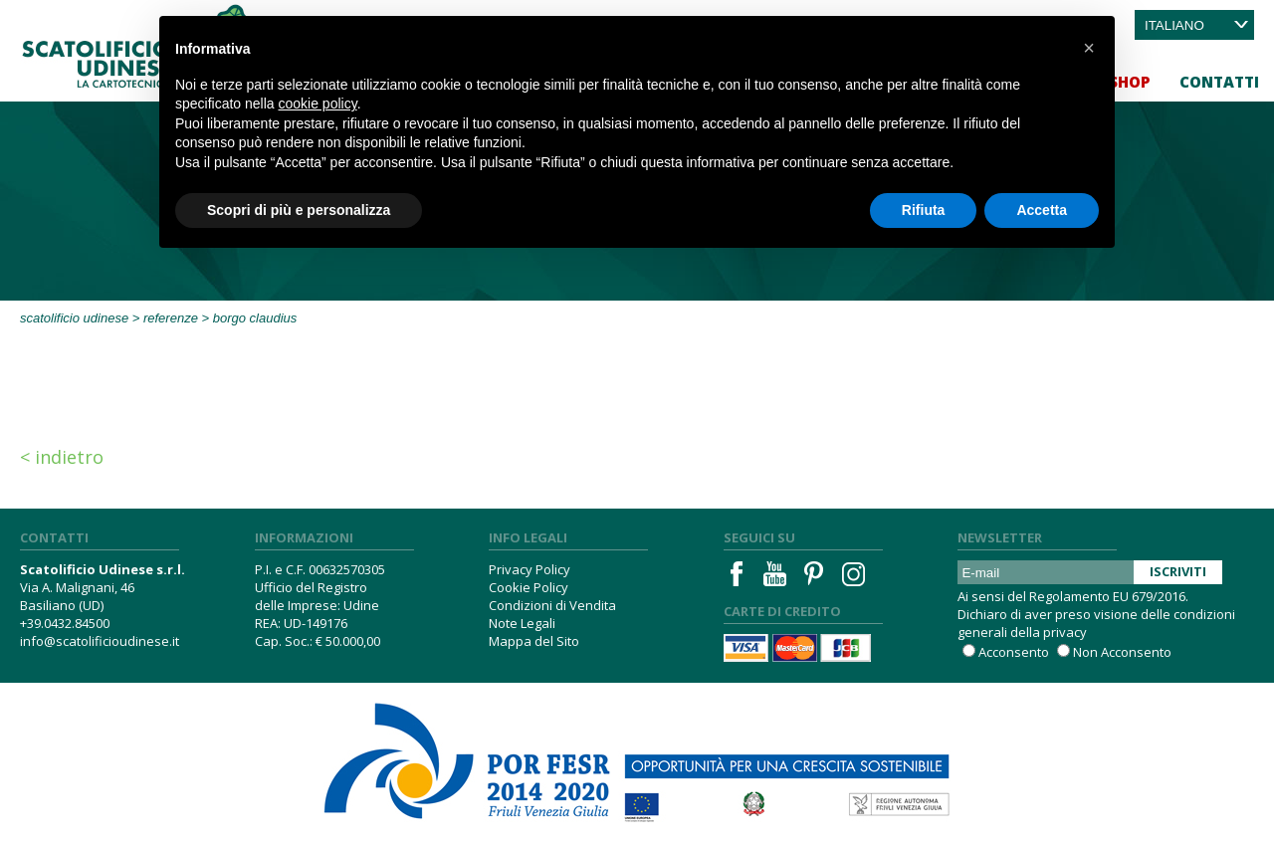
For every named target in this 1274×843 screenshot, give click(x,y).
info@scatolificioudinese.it (99, 641)
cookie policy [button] (318, 103)
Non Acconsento (1122, 652)
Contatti (1219, 82)
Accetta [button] (1041, 210)
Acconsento (1013, 652)
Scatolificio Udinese (74, 318)
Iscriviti (1178, 571)
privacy (1065, 632)
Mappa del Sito (534, 641)
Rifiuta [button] (924, 210)
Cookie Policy (528, 587)
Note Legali (522, 623)
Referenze (170, 318)
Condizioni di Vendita (552, 605)
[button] (1089, 48)
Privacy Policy (529, 569)
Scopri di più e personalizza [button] (298, 210)
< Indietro (62, 457)
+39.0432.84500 (64, 623)
